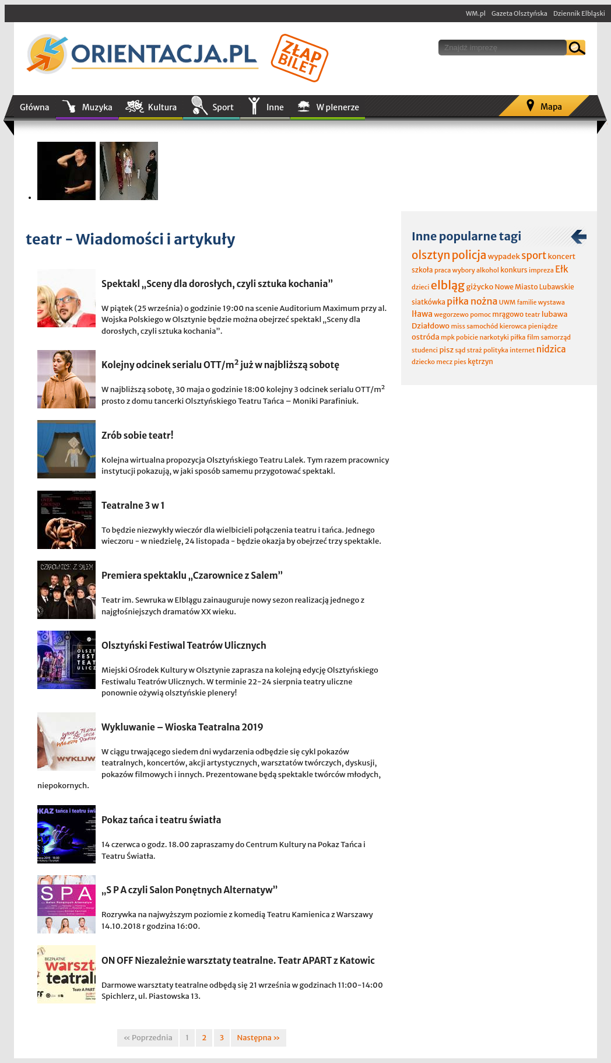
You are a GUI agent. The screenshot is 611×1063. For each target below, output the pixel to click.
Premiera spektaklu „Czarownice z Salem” (192, 575)
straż (474, 350)
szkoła (422, 269)
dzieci (420, 287)
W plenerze (338, 107)
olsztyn (431, 255)
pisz (446, 350)
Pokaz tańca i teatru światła (161, 820)
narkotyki (495, 337)
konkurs (513, 269)
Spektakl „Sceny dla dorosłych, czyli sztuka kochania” (217, 283)
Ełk (561, 269)
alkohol (487, 270)
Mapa (551, 107)
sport (533, 255)
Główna (35, 107)
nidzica (551, 349)
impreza (541, 270)
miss (458, 326)
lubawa (555, 314)
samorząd (556, 337)
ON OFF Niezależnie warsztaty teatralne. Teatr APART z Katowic (238, 960)
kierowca (513, 326)
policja (469, 255)
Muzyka (97, 107)
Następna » (258, 1038)
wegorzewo (451, 314)
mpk (448, 337)
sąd (460, 350)
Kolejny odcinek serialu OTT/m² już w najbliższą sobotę (220, 364)
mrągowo (508, 314)
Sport (222, 107)
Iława (422, 314)
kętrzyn (480, 361)
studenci (425, 350)
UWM (507, 302)
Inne (275, 107)
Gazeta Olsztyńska (519, 13)
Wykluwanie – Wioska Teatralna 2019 (182, 727)
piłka (517, 337)
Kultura (162, 107)
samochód (482, 326)
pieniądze (543, 326)
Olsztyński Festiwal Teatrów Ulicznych (183, 645)
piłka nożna (472, 301)
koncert (561, 256)
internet (522, 350)
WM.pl (476, 13)
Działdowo (431, 326)
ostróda (426, 337)
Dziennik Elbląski (579, 13)
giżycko (479, 287)
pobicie (467, 337)
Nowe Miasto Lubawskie (534, 286)
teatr (532, 314)
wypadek (504, 256)
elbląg (448, 285)
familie (527, 302)
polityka (495, 350)
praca (442, 270)
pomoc (480, 314)
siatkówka (428, 302)
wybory (463, 270)
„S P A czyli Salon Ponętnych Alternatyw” (189, 890)
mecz (444, 362)
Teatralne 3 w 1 (133, 505)
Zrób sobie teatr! (137, 435)
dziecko (423, 362)
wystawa (551, 302)
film (533, 337)
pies (460, 362)
